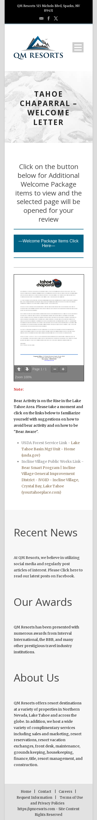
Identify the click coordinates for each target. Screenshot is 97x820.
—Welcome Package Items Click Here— (49, 243)
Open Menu (78, 47)
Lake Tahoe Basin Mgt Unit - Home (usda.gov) (50, 449)
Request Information (34, 797)
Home (26, 791)
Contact (44, 791)
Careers (65, 791)
